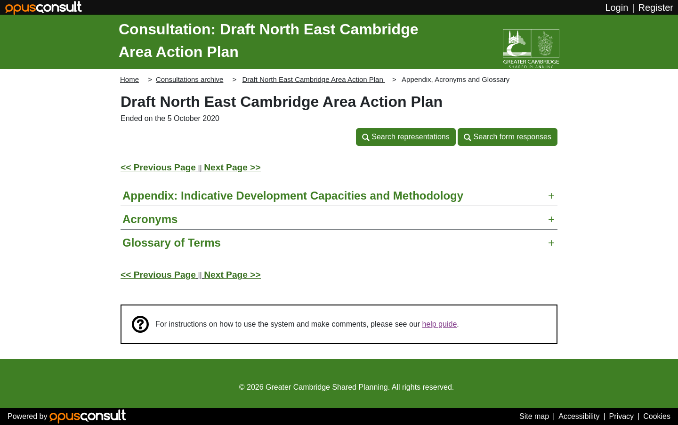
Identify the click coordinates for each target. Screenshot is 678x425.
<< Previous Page (158, 167)
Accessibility (578, 416)
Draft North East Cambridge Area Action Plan (313, 79)
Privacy (621, 416)
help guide (439, 324)
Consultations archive (189, 79)
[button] (406, 137)
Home (129, 79)
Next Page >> (232, 167)
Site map (534, 416)
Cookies (656, 416)
